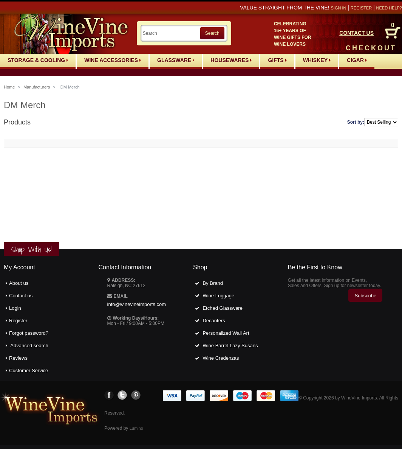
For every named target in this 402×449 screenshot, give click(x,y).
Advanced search (29, 345)
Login (15, 308)
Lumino (136, 428)
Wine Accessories (112, 60)
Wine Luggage (218, 295)
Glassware (175, 60)
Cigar (357, 60)
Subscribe (365, 295)
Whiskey (317, 60)
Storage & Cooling (38, 60)
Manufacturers (36, 87)
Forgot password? (28, 333)
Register (361, 8)
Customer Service (28, 370)
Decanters (214, 320)
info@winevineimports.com (136, 304)
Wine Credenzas (221, 358)
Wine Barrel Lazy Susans (230, 345)
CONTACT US (356, 33)
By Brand (213, 283)
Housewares (231, 60)
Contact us (20, 295)
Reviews (18, 358)
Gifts (277, 60)
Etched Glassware (223, 308)
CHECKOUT (371, 48)
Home (9, 87)
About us (18, 283)
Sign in (338, 8)
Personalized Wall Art (226, 333)
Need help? (389, 8)
